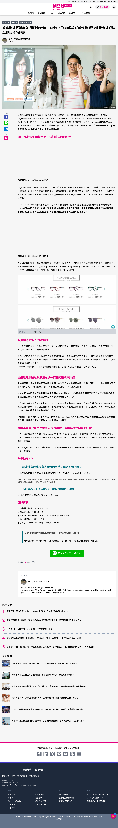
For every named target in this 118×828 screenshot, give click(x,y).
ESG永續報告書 (33, 776)
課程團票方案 (40, 801)
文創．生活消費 (25, 23)
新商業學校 (39, 794)
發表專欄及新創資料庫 (88, 540)
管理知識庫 (64, 794)
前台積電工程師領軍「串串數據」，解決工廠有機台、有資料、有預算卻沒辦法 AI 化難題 (44, 638)
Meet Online (91, 1)
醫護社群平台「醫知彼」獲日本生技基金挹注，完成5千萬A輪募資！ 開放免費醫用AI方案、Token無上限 (50, 647)
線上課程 (38, 798)
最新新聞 (31, 13)
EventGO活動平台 (66, 798)
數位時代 (11, 794)
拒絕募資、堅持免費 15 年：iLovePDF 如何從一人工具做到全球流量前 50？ (38, 611)
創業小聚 (11, 804)
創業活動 (61, 13)
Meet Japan (81, 1)
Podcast (52, 13)
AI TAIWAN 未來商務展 (96, 801)
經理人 (10, 798)
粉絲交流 (29, 540)
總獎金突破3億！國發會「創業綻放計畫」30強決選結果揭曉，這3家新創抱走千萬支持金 (44, 620)
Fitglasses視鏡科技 (27, 118)
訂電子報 (68, 540)
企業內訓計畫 (40, 804)
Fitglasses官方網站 (34, 332)
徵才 (13, 776)
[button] (113, 816)
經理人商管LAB (65, 801)
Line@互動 (55, 540)
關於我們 (5, 776)
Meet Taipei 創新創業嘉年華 (98, 794)
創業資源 (73, 13)
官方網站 (22, 523)
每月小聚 (42, 540)
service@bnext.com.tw (16, 780)
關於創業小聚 (101, 1)
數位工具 (6, 23)
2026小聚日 (112, 1)
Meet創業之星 (30, 562)
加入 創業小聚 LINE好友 (67, 553)
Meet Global (72, 1)
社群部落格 (86, 13)
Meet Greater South (95, 798)
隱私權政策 (21, 776)
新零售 (14, 23)
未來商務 (11, 808)
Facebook (33, 523)
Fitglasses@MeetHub (50, 523)
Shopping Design (15, 801)
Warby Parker (24, 122)
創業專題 (41, 13)
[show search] (91, 7)
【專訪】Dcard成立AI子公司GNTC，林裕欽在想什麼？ (29, 629)
